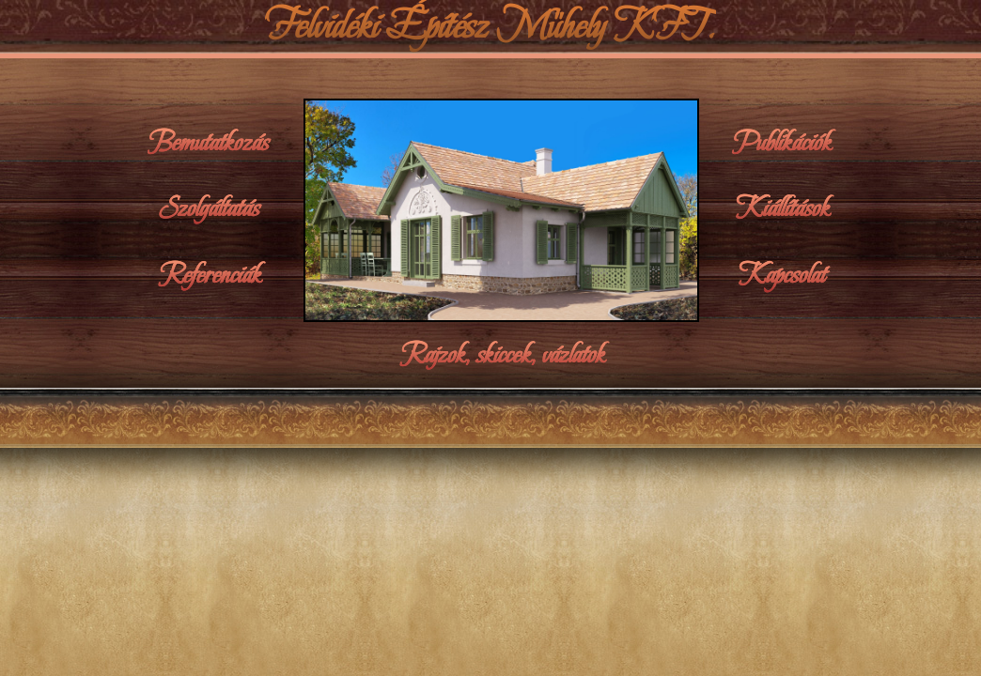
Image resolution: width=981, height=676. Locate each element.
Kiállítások (783, 208)
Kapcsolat (782, 275)
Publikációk (783, 142)
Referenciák (209, 275)
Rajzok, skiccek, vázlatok (501, 355)
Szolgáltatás (209, 208)
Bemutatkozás (209, 142)
